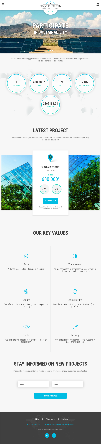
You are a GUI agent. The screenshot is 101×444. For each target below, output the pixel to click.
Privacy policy (50, 419)
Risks (37, 419)
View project (50, 201)
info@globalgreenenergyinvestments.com (59, 424)
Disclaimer (65, 419)
